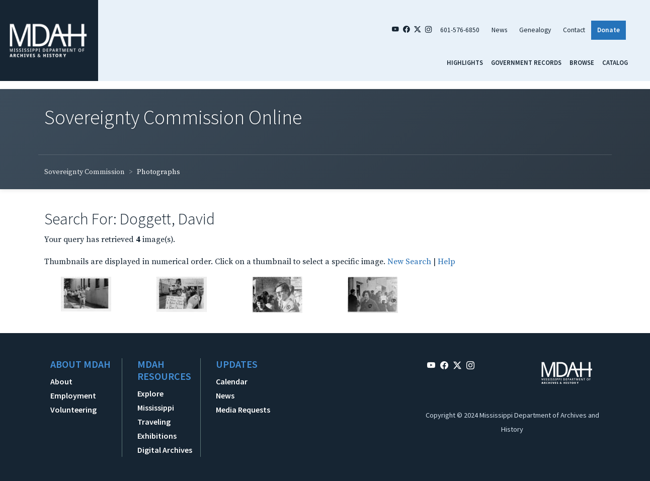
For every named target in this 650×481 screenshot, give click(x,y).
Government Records (526, 62)
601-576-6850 (459, 30)
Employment (73, 395)
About (61, 381)
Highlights (465, 62)
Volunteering (73, 410)
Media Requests (243, 410)
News (499, 30)
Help (446, 262)
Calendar (232, 381)
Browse (582, 62)
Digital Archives (164, 450)
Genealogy (535, 30)
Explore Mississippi (155, 400)
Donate (608, 30)
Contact (574, 30)
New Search (409, 262)
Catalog (615, 62)
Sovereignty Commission (84, 172)
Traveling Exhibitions (157, 429)
